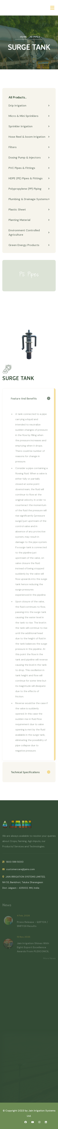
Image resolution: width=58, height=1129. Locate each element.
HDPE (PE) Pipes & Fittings (29, 178)
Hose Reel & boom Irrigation (29, 137)
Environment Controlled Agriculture (29, 233)
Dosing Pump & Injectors (29, 158)
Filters (29, 147)
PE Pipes (35, 36)
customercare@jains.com (18, 870)
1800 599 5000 (13, 863)
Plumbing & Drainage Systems (29, 199)
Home (23, 36)
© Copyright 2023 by (15, 1110)
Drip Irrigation (29, 106)
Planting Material (29, 220)
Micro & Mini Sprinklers (29, 116)
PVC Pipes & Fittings (29, 168)
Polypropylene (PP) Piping (29, 189)
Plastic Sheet (29, 210)
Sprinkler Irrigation (29, 126)
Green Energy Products (29, 245)
